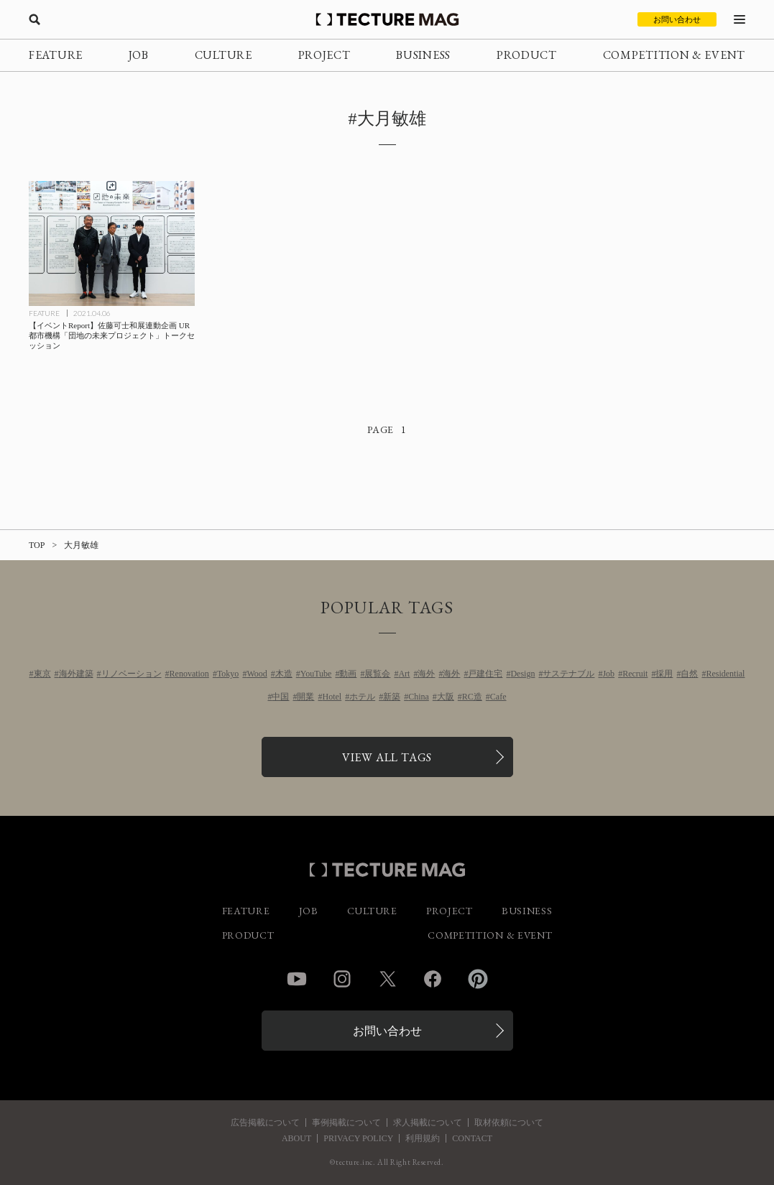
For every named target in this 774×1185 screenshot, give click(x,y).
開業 (305, 696)
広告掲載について (265, 1122)
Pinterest (478, 979)
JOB (139, 54)
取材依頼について (508, 1122)
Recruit (635, 673)
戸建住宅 (485, 673)
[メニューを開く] (739, 19)
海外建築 (76, 673)
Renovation (189, 673)
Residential (725, 673)
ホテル (362, 696)
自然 (689, 673)
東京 (42, 673)
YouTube (316, 673)
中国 (280, 696)
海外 (426, 673)
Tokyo (228, 673)
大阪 (445, 696)
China (418, 696)
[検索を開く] (34, 19)
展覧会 (377, 673)
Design (522, 673)
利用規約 (422, 1138)
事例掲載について (346, 1122)
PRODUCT (527, 54)
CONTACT (472, 1138)
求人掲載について (427, 1122)
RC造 (472, 696)
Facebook (433, 979)
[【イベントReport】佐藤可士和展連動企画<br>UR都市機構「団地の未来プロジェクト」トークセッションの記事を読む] (112, 243)
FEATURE (56, 54)
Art (404, 673)
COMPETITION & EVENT (674, 54)
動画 (347, 673)
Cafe (498, 696)
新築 (391, 696)
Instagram (342, 979)
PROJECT (324, 54)
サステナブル (568, 673)
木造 (283, 673)
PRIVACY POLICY (358, 1138)
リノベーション (131, 673)
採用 (664, 673)
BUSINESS (423, 54)
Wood (257, 673)
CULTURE (223, 54)
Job (608, 673)
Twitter (387, 979)
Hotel (331, 696)
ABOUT (296, 1138)
